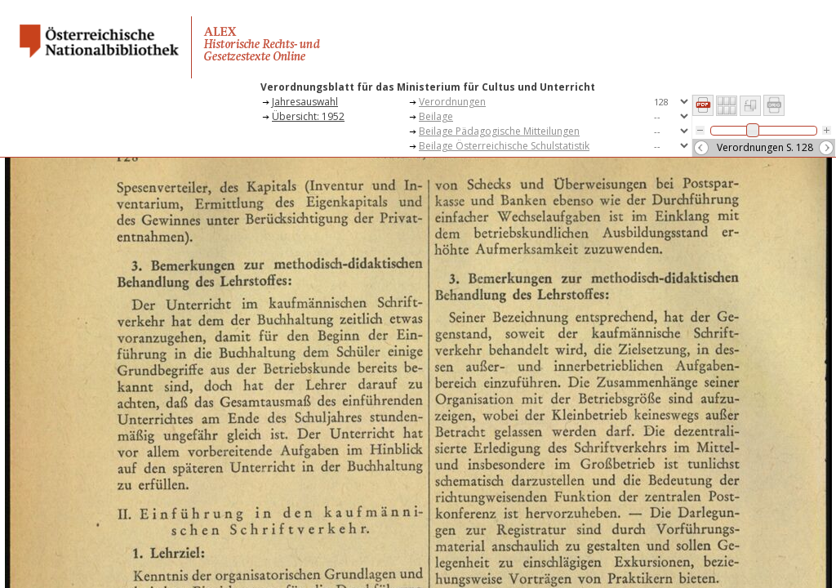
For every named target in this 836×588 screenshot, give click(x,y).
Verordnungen (452, 102)
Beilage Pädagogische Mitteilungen (499, 131)
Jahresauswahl (305, 102)
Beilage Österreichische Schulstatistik (504, 146)
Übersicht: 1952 (308, 116)
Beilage (436, 116)
